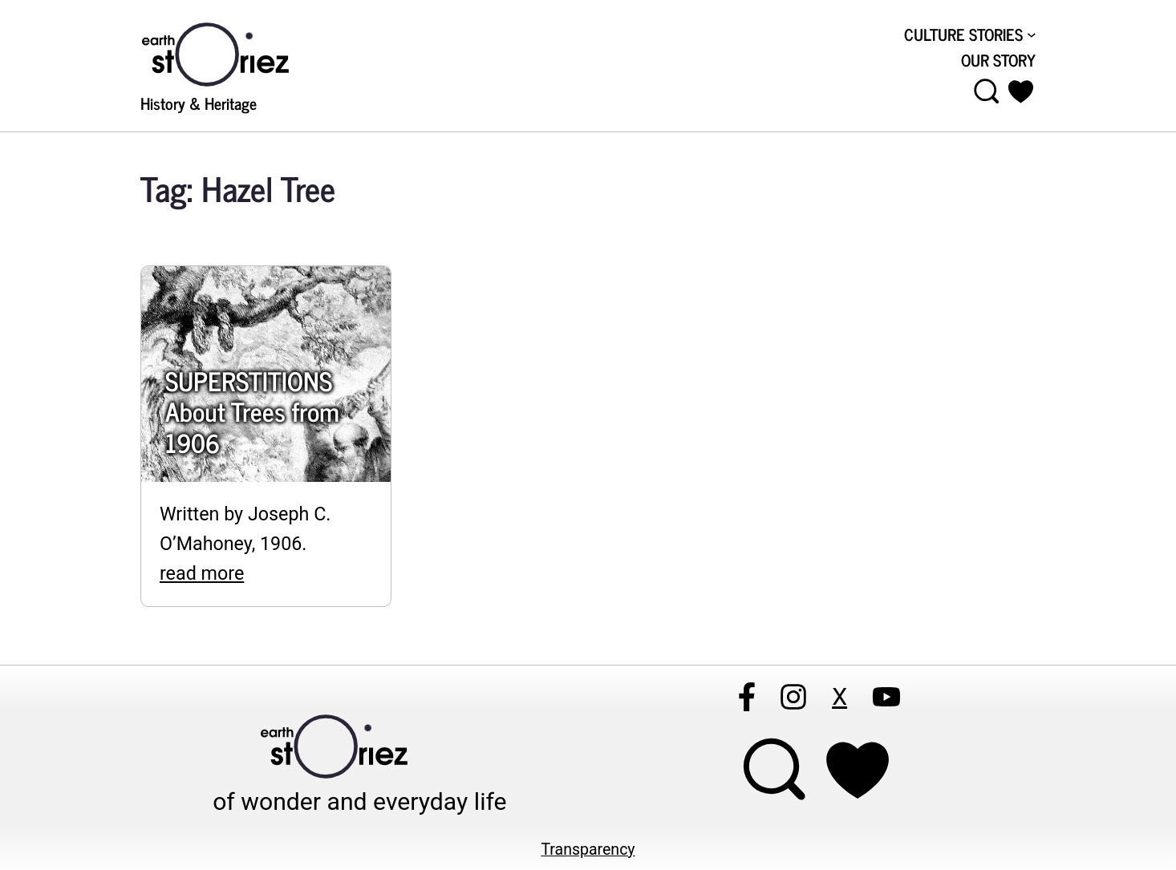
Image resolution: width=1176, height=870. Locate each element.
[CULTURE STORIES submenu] (970, 34)
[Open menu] (986, 91)
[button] (1021, 91)
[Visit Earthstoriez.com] (240, 53)
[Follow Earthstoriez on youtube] (886, 697)
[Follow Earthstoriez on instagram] (793, 697)
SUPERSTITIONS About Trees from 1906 (252, 411)
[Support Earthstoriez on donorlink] (858, 770)
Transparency (588, 849)
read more (202, 573)
